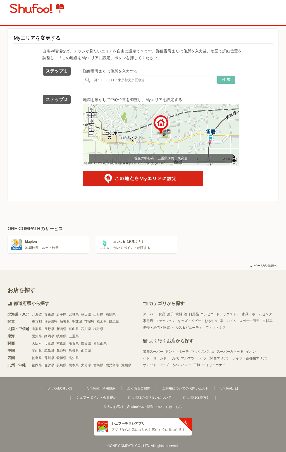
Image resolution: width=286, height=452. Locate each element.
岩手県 (61, 314)
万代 (175, 358)
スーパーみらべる (230, 352)
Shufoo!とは (229, 388)
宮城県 (74, 314)
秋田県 (86, 314)
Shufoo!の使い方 (59, 388)
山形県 (98, 314)
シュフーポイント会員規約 (96, 398)
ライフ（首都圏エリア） (250, 358)
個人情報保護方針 (196, 398)
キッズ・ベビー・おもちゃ (198, 321)
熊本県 (74, 365)
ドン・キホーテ (177, 352)
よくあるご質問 (139, 388)
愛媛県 (61, 358)
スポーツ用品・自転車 (256, 321)
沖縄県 (126, 365)
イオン (251, 352)
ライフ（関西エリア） (213, 358)
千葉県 (77, 322)
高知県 (74, 358)
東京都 (37, 322)
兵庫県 (49, 343)
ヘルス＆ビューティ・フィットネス (199, 328)
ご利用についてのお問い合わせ (185, 388)
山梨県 (37, 329)
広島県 (49, 351)
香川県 (49, 358)
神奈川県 (51, 322)
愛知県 (37, 336)
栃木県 (102, 322)
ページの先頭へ (263, 266)
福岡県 (37, 365)
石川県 (86, 329)
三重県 (74, 336)
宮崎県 (98, 365)
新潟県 (61, 329)
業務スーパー (153, 352)
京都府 (61, 343)
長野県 (49, 329)
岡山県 (37, 351)
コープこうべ (169, 365)
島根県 (74, 351)
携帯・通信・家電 (156, 328)
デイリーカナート (215, 365)
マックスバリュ (202, 352)
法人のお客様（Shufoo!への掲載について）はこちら (143, 407)
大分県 (86, 365)
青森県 (49, 314)
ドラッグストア (228, 314)
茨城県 (89, 322)
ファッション (165, 321)
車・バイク (228, 321)
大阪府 (37, 343)
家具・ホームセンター (258, 314)
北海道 (37, 314)
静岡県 (49, 336)
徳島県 (37, 358)
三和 (196, 365)
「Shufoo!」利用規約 (99, 388)
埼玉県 (65, 322)
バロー (186, 365)
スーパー (149, 314)
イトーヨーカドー (156, 358)
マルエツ (187, 358)
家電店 (148, 321)
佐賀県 (49, 365)
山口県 (86, 351)
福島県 (111, 314)
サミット (149, 365)
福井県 (98, 329)
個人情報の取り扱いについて (149, 398)
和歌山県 (100, 343)
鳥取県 (61, 351)
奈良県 (86, 343)
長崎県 (61, 365)
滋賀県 (74, 343)
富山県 (74, 329)
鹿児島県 (112, 365)
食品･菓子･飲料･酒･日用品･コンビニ (186, 314)
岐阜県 (61, 336)
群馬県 (114, 322)
